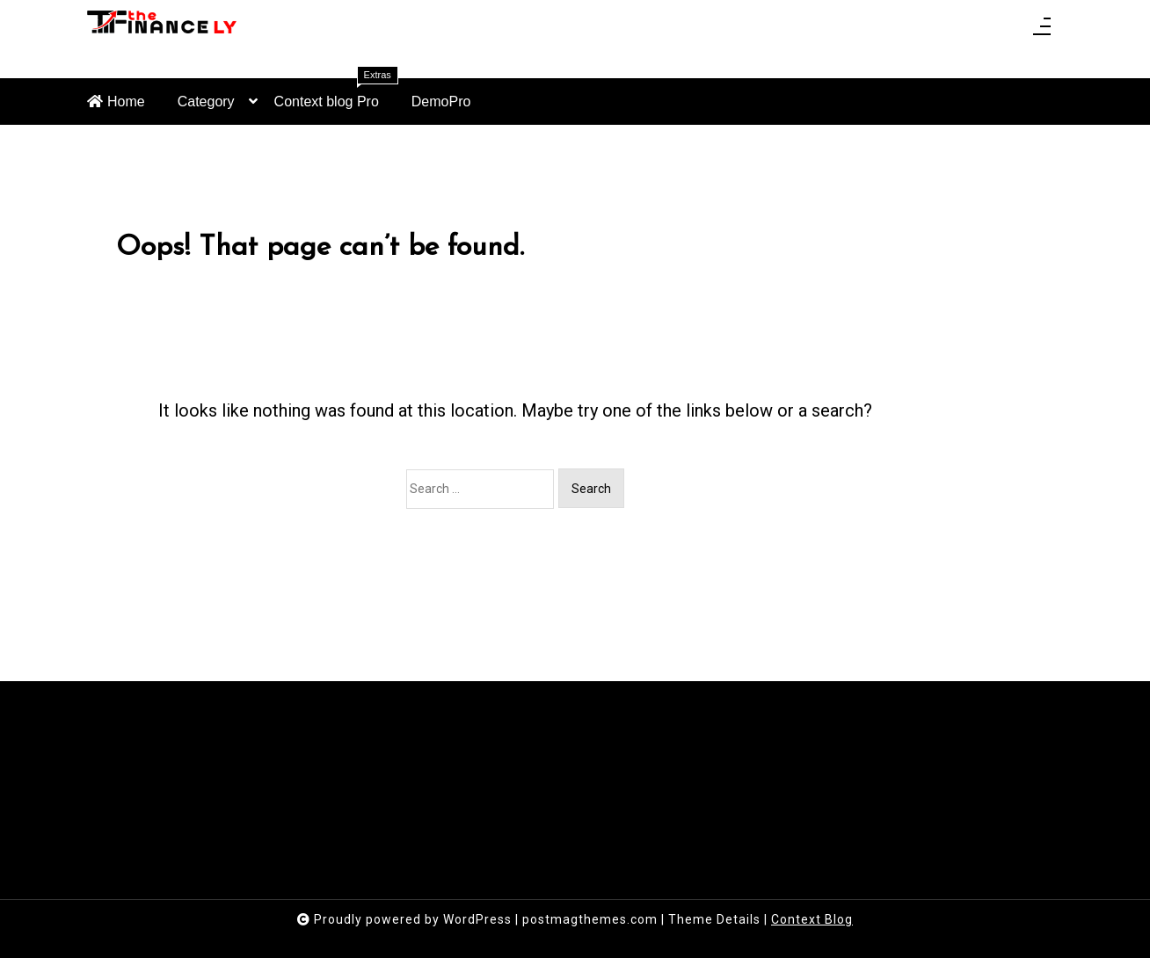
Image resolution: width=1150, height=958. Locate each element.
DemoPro (441, 101)
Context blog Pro (336, 93)
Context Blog (812, 919)
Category (206, 109)
